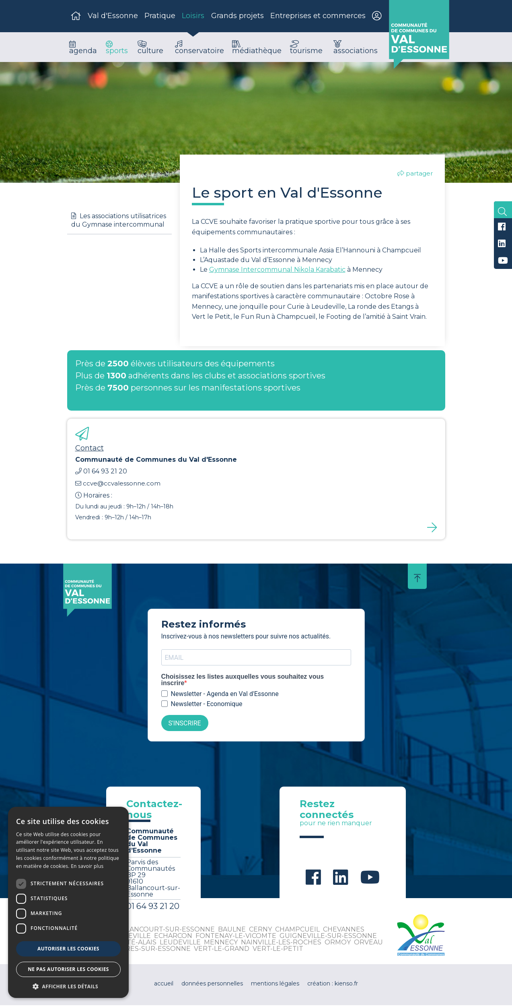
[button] (68, 986)
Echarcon (173, 936)
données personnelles (212, 984)
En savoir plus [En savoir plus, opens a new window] (87, 866)
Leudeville (180, 943)
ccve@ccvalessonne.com (117, 484)
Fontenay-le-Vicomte (235, 936)
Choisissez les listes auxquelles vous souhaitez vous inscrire (242, 681)
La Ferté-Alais (130, 943)
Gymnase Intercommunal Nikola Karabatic (277, 270)
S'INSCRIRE (185, 724)
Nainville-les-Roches (281, 943)
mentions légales (275, 984)
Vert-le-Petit (278, 949)
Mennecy (221, 943)
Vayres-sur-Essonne (152, 949)
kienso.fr (346, 984)
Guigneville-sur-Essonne (328, 936)
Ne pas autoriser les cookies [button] (68, 969)
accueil (163, 984)
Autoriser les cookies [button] (68, 948)
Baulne (232, 930)
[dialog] (68, 902)
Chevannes (343, 930)
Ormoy (338, 943)
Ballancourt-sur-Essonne (164, 930)
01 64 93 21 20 (101, 472)
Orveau (368, 943)
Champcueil (297, 930)
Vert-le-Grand (221, 949)
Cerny (260, 930)
